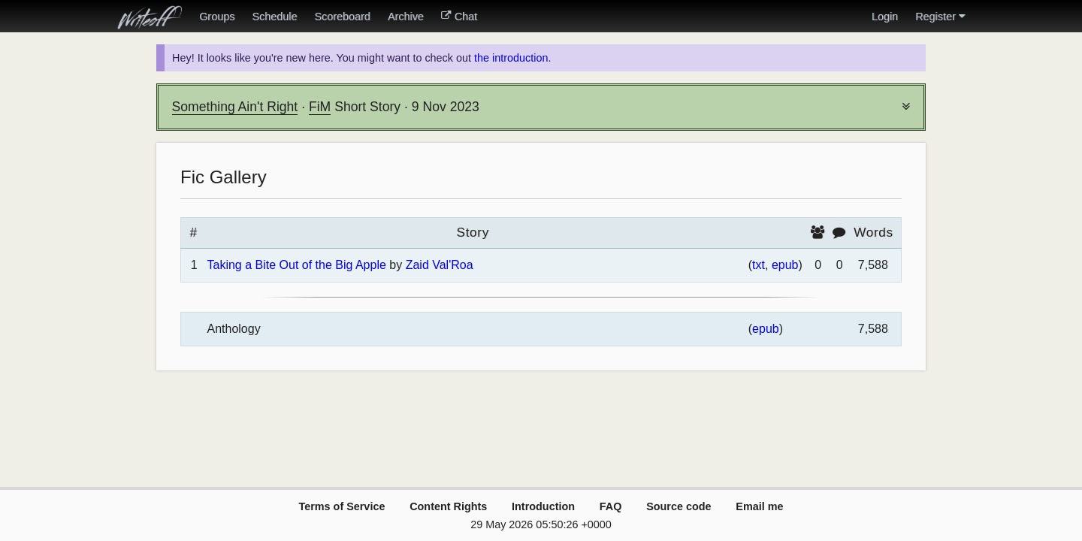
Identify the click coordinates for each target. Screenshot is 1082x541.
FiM (320, 106)
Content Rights (448, 506)
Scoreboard (342, 17)
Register (940, 17)
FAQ (611, 506)
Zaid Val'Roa (439, 264)
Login (885, 17)
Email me (759, 506)
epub (785, 264)
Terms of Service (341, 506)
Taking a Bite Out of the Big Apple (296, 264)
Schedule (274, 17)
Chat (459, 17)
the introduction (511, 58)
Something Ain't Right (235, 106)
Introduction (543, 506)
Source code (678, 506)
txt (758, 264)
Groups (216, 17)
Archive (406, 17)
